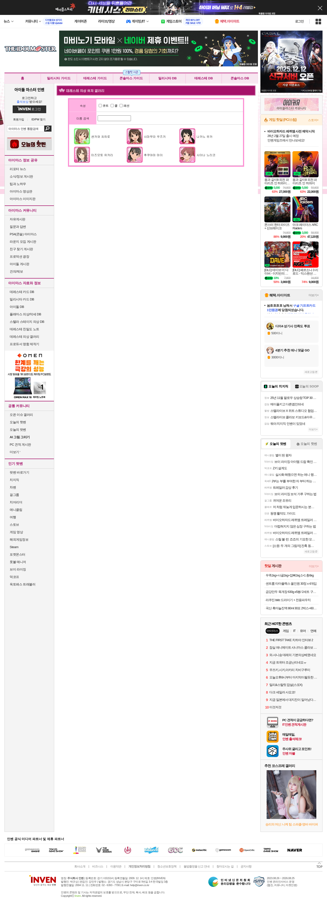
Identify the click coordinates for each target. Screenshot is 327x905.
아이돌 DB (17, 306)
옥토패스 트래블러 (22, 584)
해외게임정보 (19, 539)
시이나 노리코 (206, 155)
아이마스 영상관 (21, 191)
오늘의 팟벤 (18, 429)
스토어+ (313, 120)
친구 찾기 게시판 (21, 249)
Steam (14, 547)
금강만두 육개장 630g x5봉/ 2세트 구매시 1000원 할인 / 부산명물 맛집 (292, 592)
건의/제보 (16, 271)
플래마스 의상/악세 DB (25, 314)
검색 (47, 129)
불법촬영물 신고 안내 (196, 866)
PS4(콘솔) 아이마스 (23, 234)
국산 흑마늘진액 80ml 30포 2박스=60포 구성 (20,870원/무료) (292, 608)
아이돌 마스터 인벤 (29, 90)
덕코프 (14, 576)
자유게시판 (17, 219)
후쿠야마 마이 (153, 155)
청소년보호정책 (166, 866)
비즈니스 (97, 866)
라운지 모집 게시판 (23, 241)
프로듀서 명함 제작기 (24, 344)
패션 (124, 105)
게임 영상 (16, 532)
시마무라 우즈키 (155, 136)
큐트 (104, 105)
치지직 (14, 479)
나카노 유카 (204, 136)
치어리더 (16, 502)
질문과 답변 (18, 226)
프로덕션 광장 (19, 256)
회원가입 (18, 119)
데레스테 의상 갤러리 (24, 336)
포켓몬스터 (17, 554)
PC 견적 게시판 (20, 444)
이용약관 (115, 866)
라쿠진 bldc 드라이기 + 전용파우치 (288, 600)
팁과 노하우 (18, 184)
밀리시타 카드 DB (22, 299)
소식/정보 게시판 (21, 176)
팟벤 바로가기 (19, 472)
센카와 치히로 (100, 136)
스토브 (14, 524)
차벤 (13, 487)
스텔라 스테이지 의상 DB (27, 321)
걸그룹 (14, 494)
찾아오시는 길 (224, 866)
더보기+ (314, 295)
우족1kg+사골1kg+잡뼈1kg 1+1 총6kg (290, 575)
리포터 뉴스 (18, 169)
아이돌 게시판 (19, 264)
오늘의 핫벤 (18, 422)
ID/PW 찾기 (39, 119)
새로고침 (310, 372)
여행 (13, 517)
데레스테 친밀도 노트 (24, 329)
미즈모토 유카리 (102, 155)
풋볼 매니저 (18, 562)
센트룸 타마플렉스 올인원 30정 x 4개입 (291, 583)
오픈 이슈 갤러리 (21, 414)
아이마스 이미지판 (22, 198)
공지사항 (246, 866)
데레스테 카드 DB (22, 291)
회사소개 (79, 866)
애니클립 (16, 509)
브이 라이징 (18, 569)
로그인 (299, 21)
